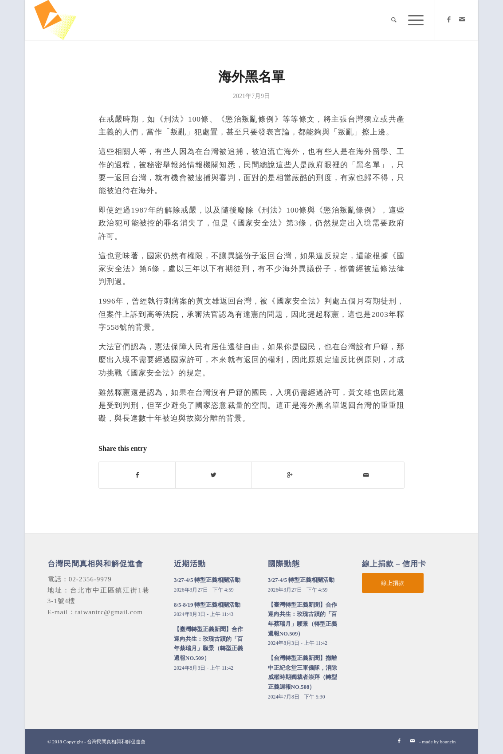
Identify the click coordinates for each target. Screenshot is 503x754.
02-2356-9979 (90, 579)
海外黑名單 (251, 76)
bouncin (448, 741)
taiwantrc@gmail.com (109, 612)
